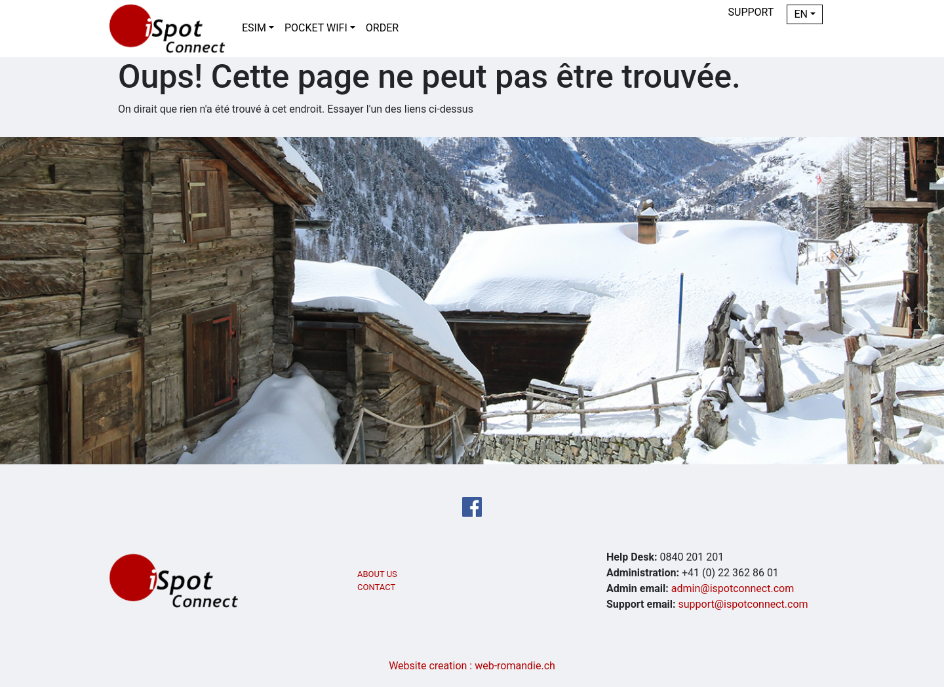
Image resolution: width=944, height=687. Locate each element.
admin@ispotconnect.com (732, 588)
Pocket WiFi (316, 28)
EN (801, 14)
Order (382, 28)
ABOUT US (377, 574)
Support (751, 12)
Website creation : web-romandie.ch (472, 665)
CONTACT (376, 587)
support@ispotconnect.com (743, 604)
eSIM (254, 28)
